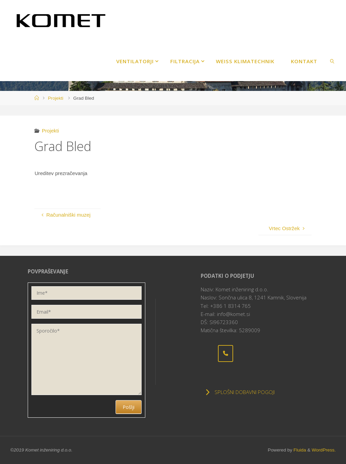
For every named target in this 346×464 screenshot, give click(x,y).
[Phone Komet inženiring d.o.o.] (225, 353)
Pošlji (128, 407)
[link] (332, 61)
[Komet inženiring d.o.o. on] (208, 353)
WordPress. (324, 450)
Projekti (56, 98)
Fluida (299, 450)
